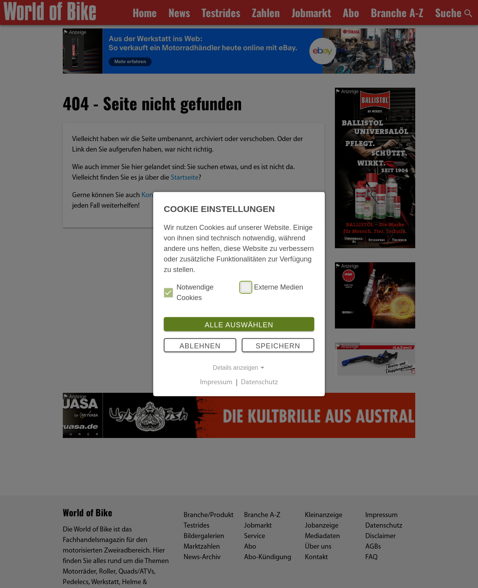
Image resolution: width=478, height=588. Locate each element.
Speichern (278, 346)
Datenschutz (259, 383)
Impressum (216, 383)
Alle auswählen (239, 325)
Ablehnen (200, 346)
